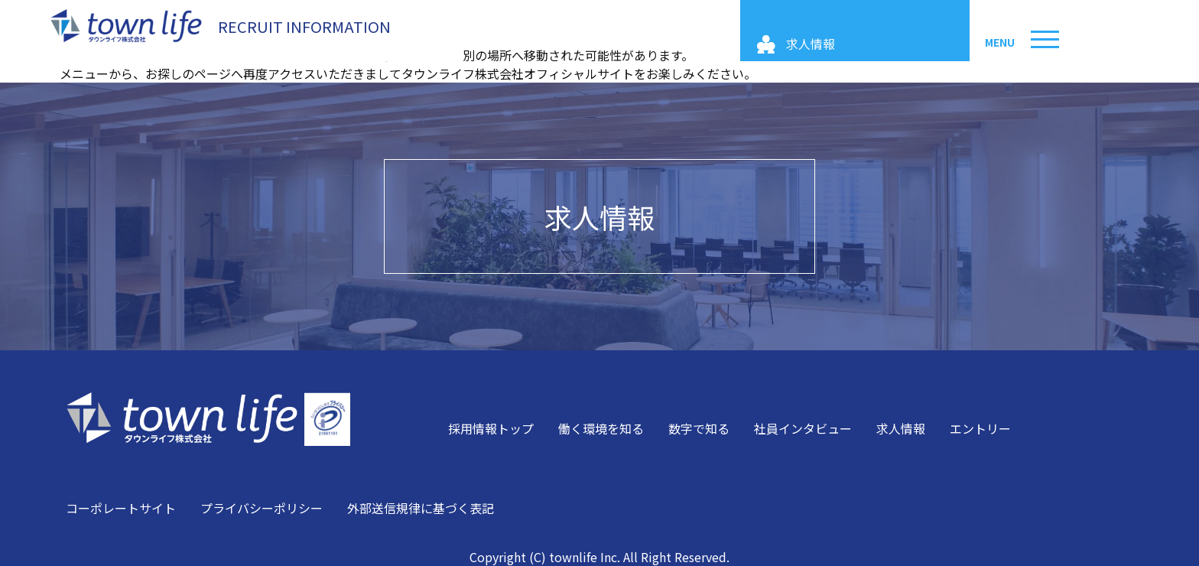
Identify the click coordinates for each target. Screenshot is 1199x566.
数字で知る (698, 428)
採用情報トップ (491, 428)
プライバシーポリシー (261, 508)
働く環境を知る (601, 428)
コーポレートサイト (121, 508)
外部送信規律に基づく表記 (420, 508)
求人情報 (599, 216)
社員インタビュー (803, 428)
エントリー (980, 428)
